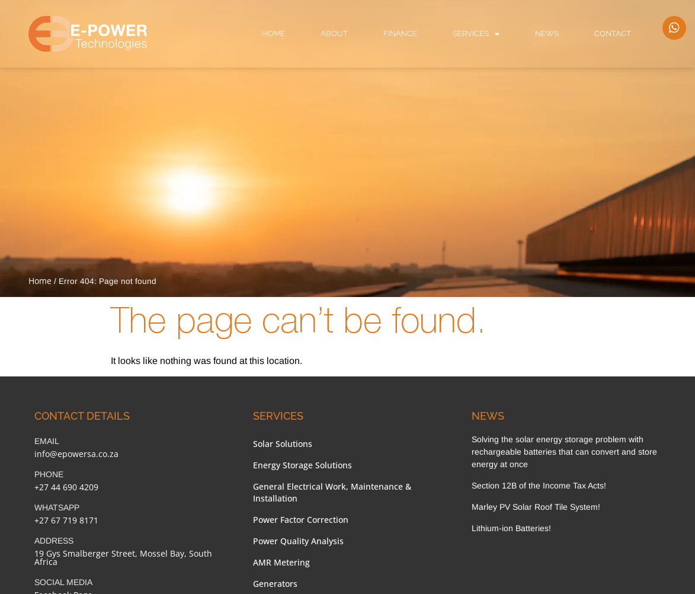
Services (476, 34)
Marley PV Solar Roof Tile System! (536, 507)
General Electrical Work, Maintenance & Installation (332, 492)
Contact (612, 33)
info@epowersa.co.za (76, 453)
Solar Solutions (282, 443)
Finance (400, 33)
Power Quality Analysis (298, 541)
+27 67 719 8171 (66, 520)
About (334, 33)
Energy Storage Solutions (302, 465)
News (547, 33)
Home (273, 33)
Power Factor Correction (300, 519)
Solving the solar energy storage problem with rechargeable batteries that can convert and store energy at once (564, 452)
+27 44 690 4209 (66, 487)
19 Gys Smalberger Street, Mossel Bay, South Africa (123, 557)
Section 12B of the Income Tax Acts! (539, 485)
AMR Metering (281, 562)
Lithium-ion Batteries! (511, 528)
